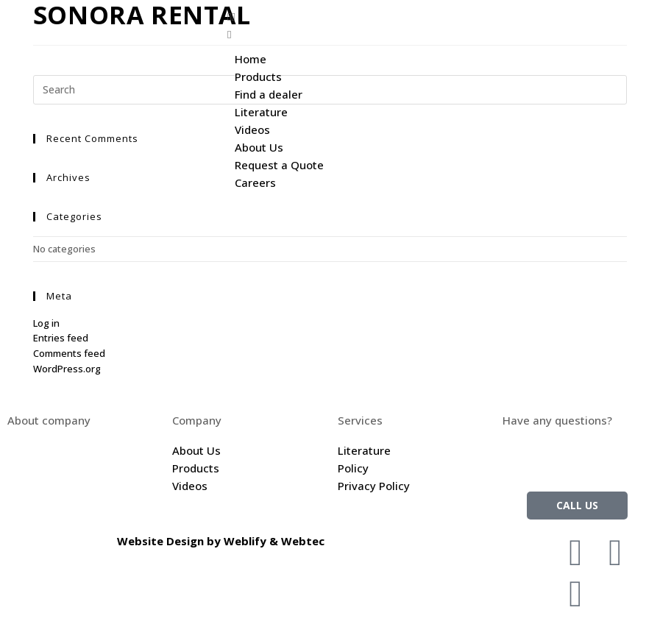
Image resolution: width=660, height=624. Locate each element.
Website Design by (170, 540)
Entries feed (60, 337)
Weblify (245, 540)
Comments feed (69, 353)
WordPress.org (67, 368)
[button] (440, 16)
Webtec (302, 540)
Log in (46, 323)
